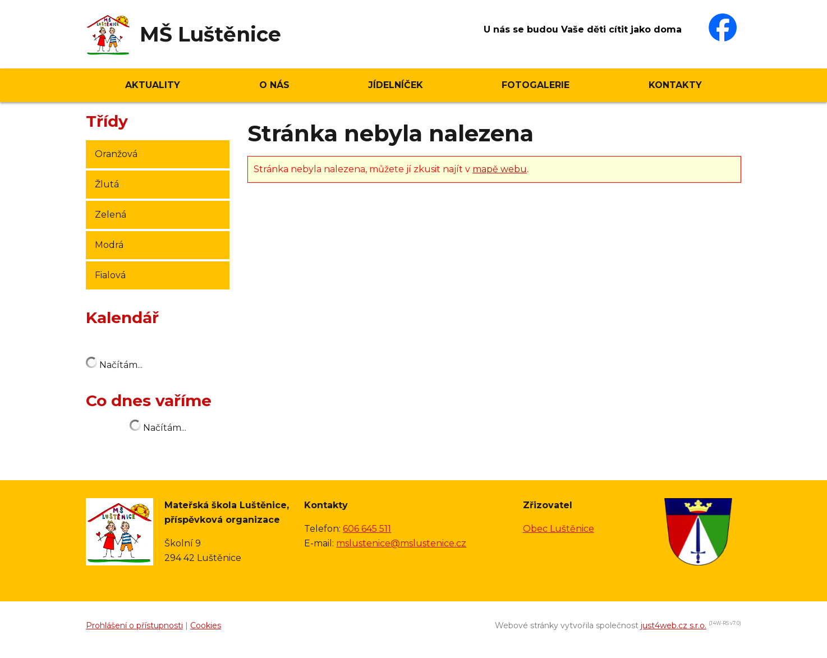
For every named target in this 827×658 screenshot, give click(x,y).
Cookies (205, 625)
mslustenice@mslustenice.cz (401, 543)
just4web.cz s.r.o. (673, 625)
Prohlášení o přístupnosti (134, 625)
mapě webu (499, 169)
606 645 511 (367, 528)
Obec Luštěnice (558, 528)
